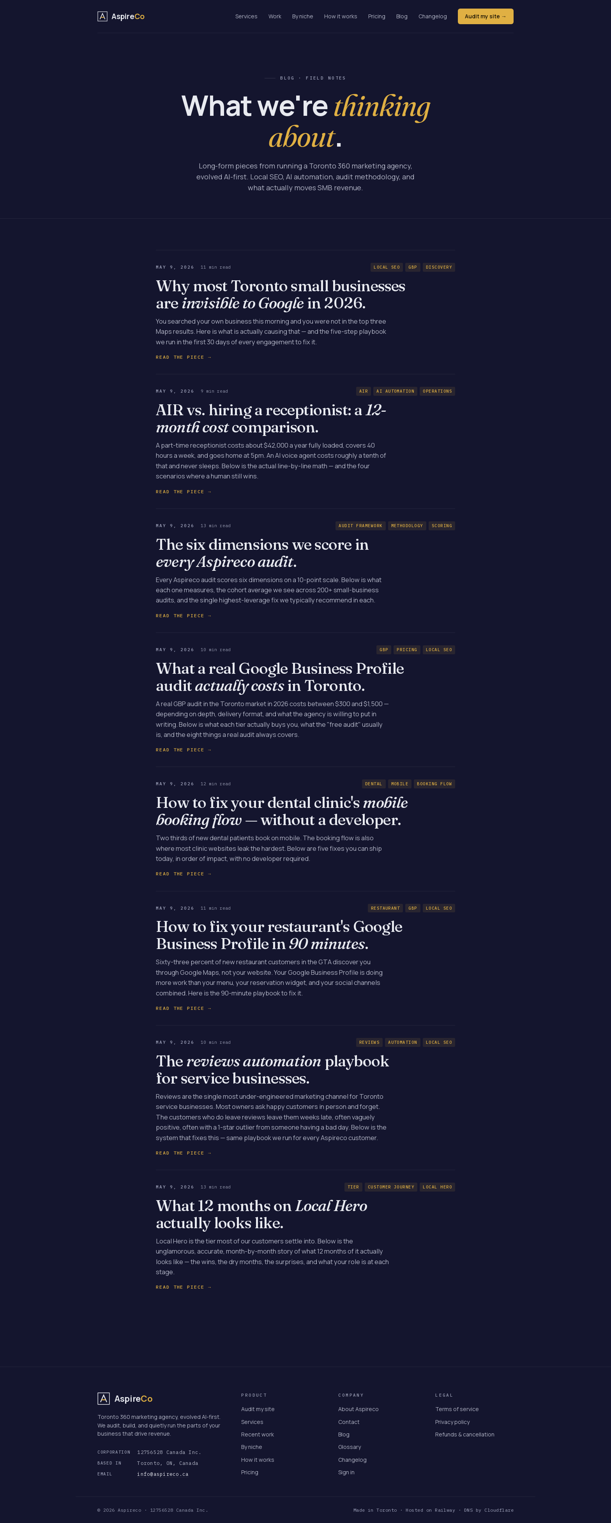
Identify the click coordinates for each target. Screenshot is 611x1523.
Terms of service (457, 1409)
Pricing (376, 16)
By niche (302, 16)
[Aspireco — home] (121, 16)
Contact (349, 1422)
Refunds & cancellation (464, 1434)
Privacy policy (452, 1422)
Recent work (257, 1434)
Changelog (433, 16)
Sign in (346, 1472)
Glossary (349, 1446)
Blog (402, 16)
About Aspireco (358, 1409)
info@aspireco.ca (163, 1474)
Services (246, 16)
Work (274, 16)
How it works (340, 16)
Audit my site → (486, 16)
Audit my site (258, 1409)
